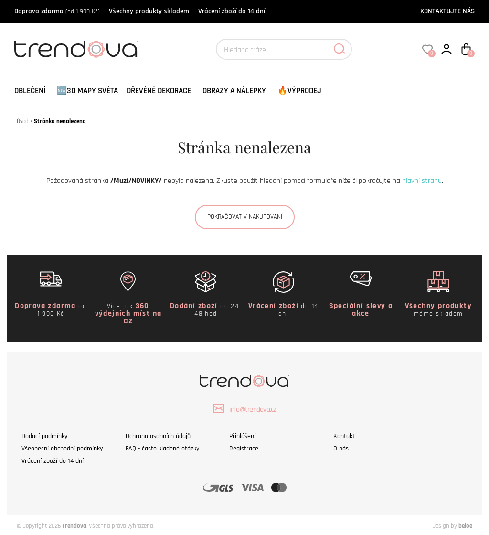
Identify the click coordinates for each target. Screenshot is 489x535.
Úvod (23, 121)
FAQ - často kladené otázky (162, 448)
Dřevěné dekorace (159, 91)
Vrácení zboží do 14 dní (231, 11)
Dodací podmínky (44, 436)
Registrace (243, 448)
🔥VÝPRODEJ (299, 91)
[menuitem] (30, 91)
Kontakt (344, 436)
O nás (341, 448)
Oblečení (29, 91)
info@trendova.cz (244, 409)
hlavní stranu (422, 181)
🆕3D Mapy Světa (87, 91)
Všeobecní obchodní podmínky (62, 448)
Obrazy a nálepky (234, 91)
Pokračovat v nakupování (244, 217)
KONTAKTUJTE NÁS (447, 11)
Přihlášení (242, 436)
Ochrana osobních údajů (158, 436)
